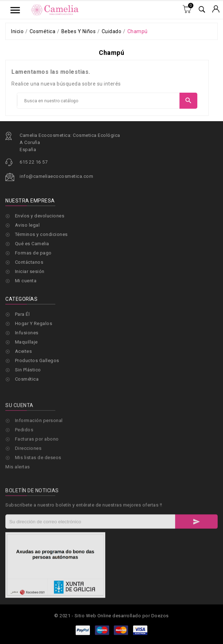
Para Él (22, 314)
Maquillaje (26, 342)
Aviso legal (27, 225)
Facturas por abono (37, 482)
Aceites (23, 351)
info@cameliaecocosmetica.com (56, 176)
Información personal (39, 464)
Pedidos (24, 473)
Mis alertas (17, 510)
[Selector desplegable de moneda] (215, 9)
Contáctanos (29, 262)
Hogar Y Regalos (33, 323)
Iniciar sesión (30, 271)
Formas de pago (33, 253)
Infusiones (27, 332)
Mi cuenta (26, 280)
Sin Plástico (28, 369)
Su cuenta (19, 449)
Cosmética (27, 379)
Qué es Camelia (32, 243)
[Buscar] (98, 101)
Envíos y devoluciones (40, 215)
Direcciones (28, 491)
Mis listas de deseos (38, 501)
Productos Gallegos (37, 360)
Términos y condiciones (41, 234)
